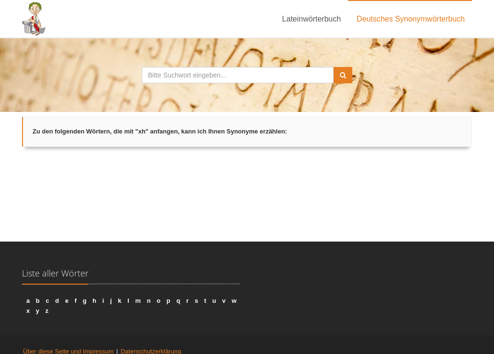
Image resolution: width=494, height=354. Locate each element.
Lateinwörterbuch (311, 19)
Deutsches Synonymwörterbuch (411, 19)
